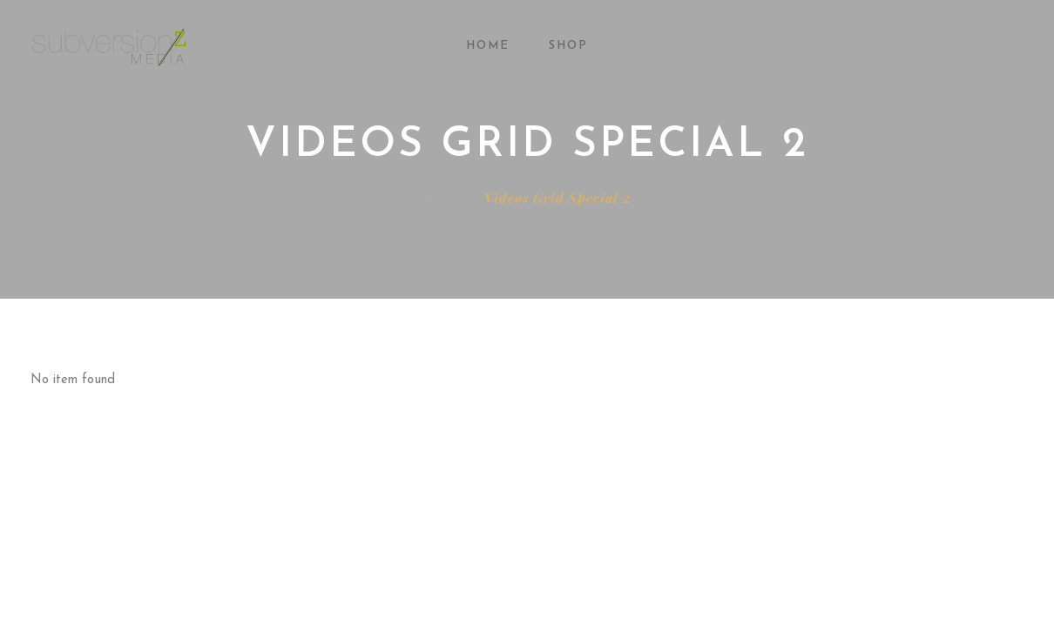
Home (488, 45)
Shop (568, 45)
